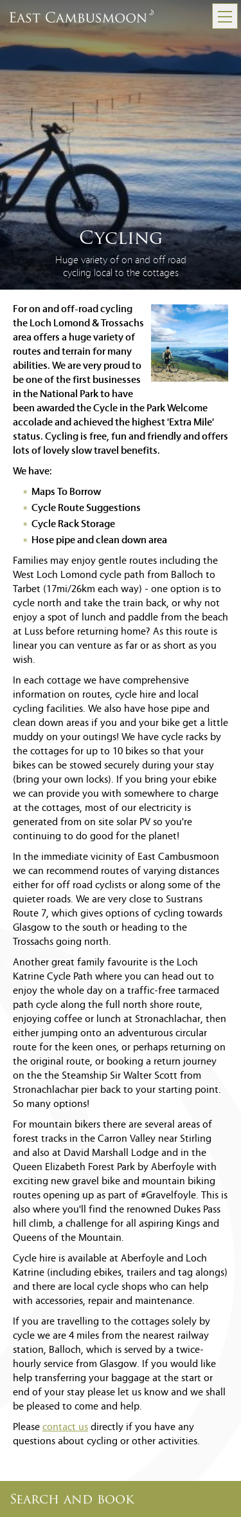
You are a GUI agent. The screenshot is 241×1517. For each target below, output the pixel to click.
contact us (65, 1427)
